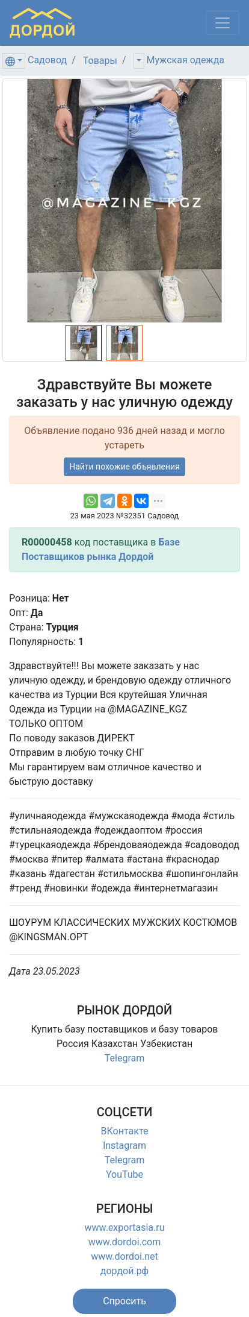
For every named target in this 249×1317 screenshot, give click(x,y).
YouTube (124, 1174)
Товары (100, 60)
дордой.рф (124, 1271)
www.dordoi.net (124, 1256)
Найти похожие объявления (124, 466)
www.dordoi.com (124, 1242)
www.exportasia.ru (125, 1227)
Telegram (124, 1058)
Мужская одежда (185, 60)
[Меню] (222, 23)
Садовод (47, 60)
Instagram (124, 1145)
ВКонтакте (125, 1131)
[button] (124, 1301)
